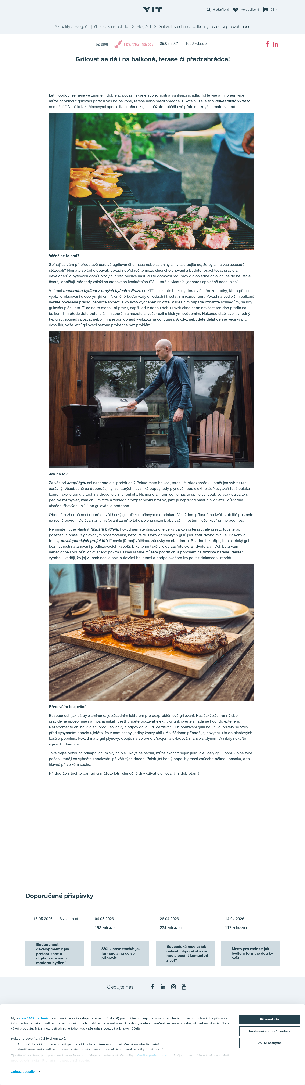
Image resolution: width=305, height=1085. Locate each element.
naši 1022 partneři (33, 1018)
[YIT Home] (152, 9)
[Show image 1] (101, 834)
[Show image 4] (254, 865)
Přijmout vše (269, 1019)
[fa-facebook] (267, 44)
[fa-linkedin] (275, 44)
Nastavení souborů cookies (269, 1031)
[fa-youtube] (183, 986)
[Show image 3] (203, 865)
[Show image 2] (229, 819)
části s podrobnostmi (154, 1055)
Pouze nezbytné (269, 1043)
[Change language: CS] (271, 9)
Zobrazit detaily (23, 1071)
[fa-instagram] (173, 986)
